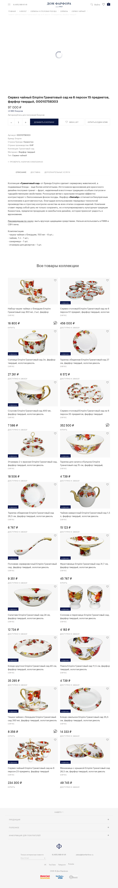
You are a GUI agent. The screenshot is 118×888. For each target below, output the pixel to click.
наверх (59, 812)
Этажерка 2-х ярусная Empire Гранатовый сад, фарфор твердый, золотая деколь (32, 463)
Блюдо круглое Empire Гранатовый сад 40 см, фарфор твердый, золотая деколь (32, 667)
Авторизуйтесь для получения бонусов (26, 114)
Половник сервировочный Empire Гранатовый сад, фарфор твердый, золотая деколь (32, 565)
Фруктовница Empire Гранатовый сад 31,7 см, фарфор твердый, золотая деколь (84, 565)
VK (45, 864)
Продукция (14, 819)
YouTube (52, 864)
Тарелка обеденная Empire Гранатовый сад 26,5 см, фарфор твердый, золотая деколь (31, 514)
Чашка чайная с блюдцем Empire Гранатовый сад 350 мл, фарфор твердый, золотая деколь (32, 718)
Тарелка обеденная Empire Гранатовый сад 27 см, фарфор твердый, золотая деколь (84, 361)
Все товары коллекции (58, 265)
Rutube (71, 863)
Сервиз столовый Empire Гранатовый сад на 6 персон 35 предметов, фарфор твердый (84, 412)
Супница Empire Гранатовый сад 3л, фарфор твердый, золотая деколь (31, 361)
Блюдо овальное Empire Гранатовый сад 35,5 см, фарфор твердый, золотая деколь (84, 718)
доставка (35, 172)
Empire (18, 138)
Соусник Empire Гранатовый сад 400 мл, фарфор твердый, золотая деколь (29, 412)
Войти (97, 4)
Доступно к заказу (70, 327)
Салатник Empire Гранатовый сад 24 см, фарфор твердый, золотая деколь (29, 616)
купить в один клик (98, 122)
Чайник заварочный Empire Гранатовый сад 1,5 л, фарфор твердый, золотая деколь (85, 514)
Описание (21, 172)
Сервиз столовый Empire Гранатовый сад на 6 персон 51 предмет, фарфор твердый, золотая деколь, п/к (84, 310)
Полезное (14, 827)
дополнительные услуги (57, 172)
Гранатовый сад (26, 148)
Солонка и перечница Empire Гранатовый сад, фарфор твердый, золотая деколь (85, 616)
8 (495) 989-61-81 (20, 4)
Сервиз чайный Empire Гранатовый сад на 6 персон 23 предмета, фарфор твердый (31, 769)
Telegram (62, 864)
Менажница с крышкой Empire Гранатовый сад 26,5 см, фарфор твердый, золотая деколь (85, 769)
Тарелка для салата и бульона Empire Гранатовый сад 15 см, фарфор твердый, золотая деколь (81, 463)
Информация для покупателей (25, 835)
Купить (11, 327)
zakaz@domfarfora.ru (84, 854)
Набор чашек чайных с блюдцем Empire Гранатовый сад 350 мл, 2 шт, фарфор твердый (29, 310)
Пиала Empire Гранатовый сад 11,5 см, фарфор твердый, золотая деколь (85, 667)
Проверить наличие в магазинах (26, 161)
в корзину (44, 122)
